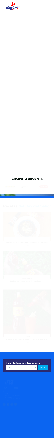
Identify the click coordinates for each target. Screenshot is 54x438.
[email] (21, 367)
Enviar (43, 367)
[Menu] (50, 6)
